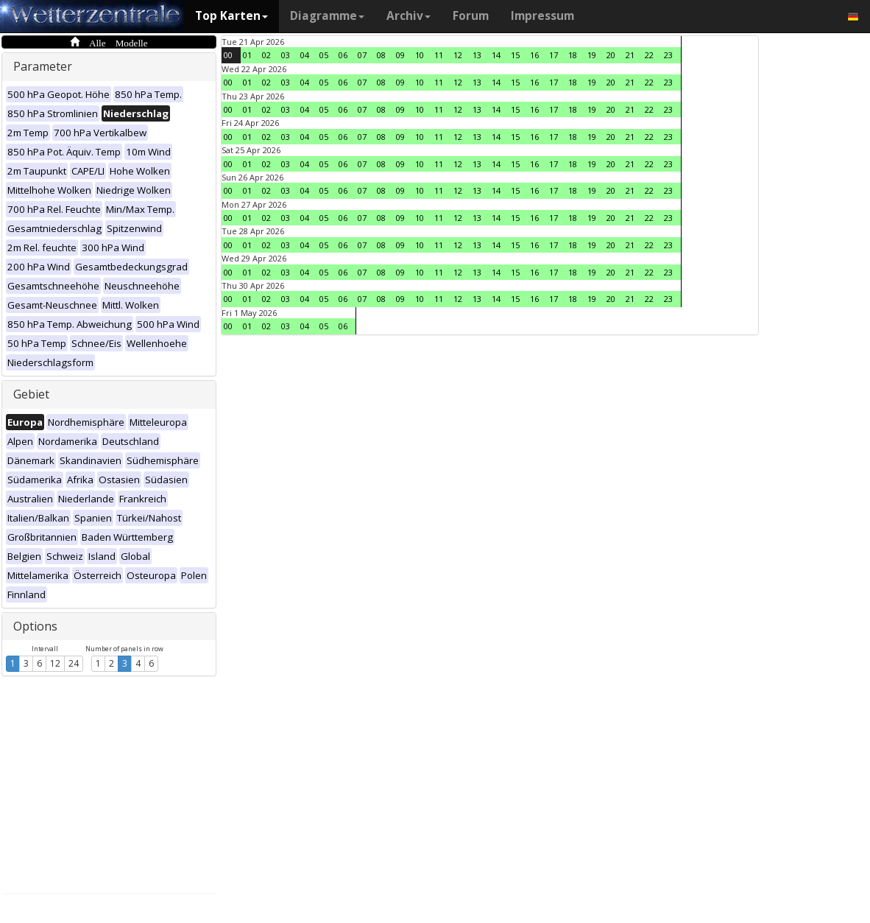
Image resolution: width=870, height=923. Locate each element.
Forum (471, 16)
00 (228, 54)
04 (304, 54)
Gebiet (31, 394)
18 (572, 54)
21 (630, 54)
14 (496, 54)
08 (381, 54)
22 (649, 54)
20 (610, 54)
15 (515, 54)
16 (534, 54)
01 (247, 54)
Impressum (542, 16)
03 (285, 54)
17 (553, 54)
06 (343, 54)
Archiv (408, 16)
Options (35, 626)
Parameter (42, 66)
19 (591, 54)
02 (266, 54)
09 (400, 54)
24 (73, 663)
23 (668, 54)
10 (419, 54)
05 (323, 54)
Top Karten (231, 16)
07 (362, 54)
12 (55, 663)
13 (477, 54)
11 (438, 54)
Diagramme (327, 16)
